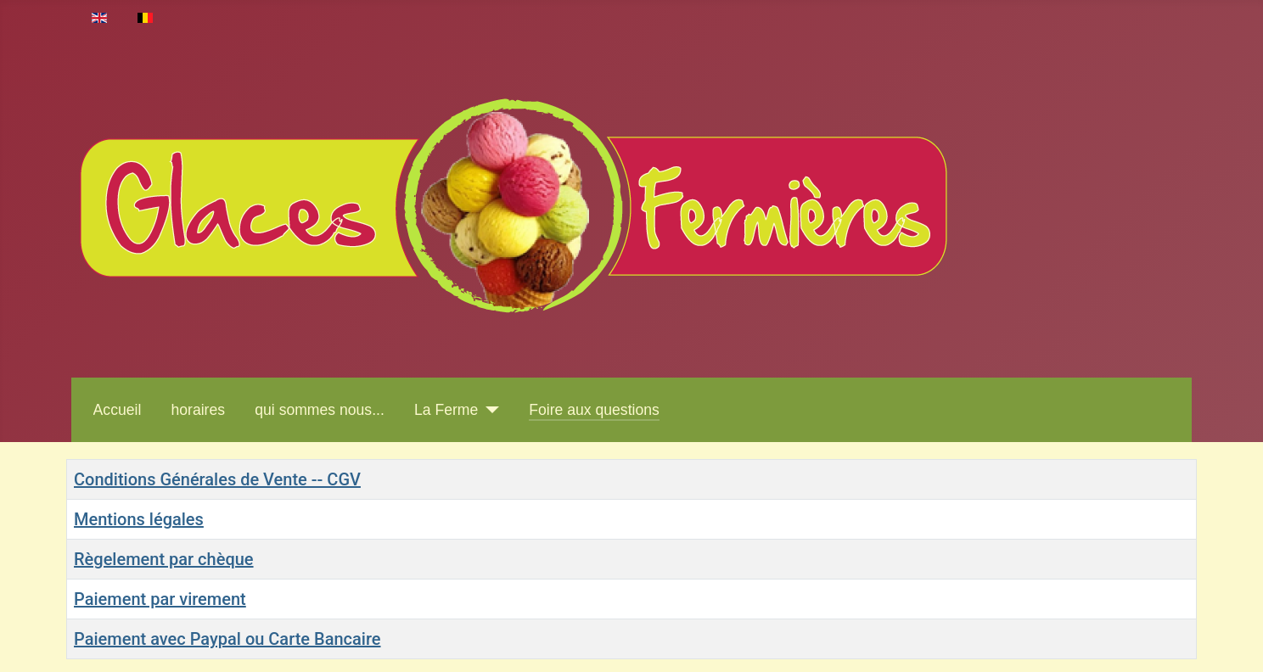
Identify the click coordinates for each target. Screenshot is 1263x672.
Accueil (117, 409)
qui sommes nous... (320, 409)
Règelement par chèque (164, 559)
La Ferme (446, 409)
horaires (198, 409)
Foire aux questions (594, 409)
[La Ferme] (488, 410)
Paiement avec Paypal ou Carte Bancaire (227, 639)
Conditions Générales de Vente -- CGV (217, 479)
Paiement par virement (160, 599)
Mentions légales (139, 519)
